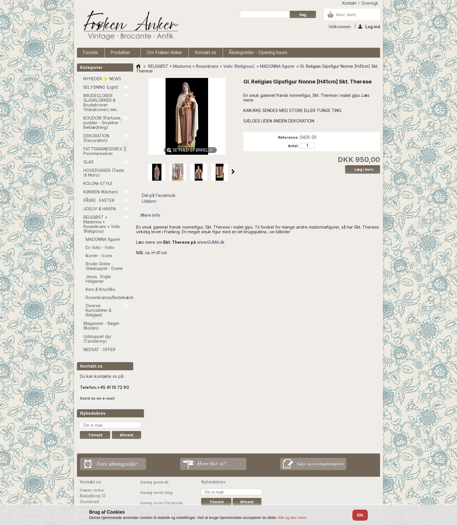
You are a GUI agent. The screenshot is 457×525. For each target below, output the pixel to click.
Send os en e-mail (97, 398)
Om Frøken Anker (164, 52)
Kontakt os (205, 52)
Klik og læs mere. (292, 517)
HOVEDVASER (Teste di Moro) (103, 172)
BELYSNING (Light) (101, 87)
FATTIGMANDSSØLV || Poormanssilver (104, 151)
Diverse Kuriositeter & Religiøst (98, 310)
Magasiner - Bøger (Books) (101, 325)
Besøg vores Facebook (161, 503)
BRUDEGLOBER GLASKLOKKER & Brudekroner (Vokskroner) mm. (100, 102)
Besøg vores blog (156, 492)
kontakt (349, 3)
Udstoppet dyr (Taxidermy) (97, 339)
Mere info (150, 215)
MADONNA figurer (103, 239)
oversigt (369, 3)
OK (360, 514)
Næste (233, 171)
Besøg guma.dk (154, 482)
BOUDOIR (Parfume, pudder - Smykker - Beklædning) (102, 122)
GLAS (88, 161)
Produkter (121, 54)
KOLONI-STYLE (98, 183)
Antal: (293, 146)
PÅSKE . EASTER (99, 200)
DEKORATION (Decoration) (96, 138)
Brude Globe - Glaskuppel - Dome (104, 266)
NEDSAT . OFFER (99, 349)
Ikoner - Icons (99, 255)
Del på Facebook (158, 195)
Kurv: (346, 14)
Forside (90, 52)
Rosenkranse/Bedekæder (108, 297)
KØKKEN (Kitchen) (100, 191)
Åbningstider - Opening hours (258, 52)
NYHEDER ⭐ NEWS (102, 78)
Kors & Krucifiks (100, 289)
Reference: (288, 137)
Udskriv (149, 201)
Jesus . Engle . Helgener (99, 279)
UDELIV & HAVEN (99, 208)
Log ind (369, 26)
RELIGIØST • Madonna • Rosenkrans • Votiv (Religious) (101, 224)
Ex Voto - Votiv (100, 247)
